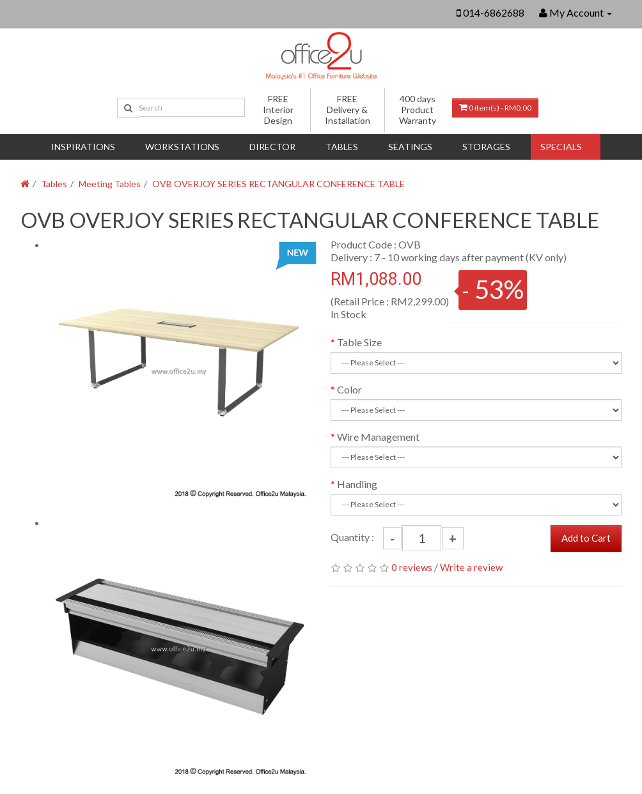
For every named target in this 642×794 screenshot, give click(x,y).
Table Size (359, 342)
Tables (341, 146)
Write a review (471, 567)
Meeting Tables (110, 183)
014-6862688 (493, 12)
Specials (561, 146)
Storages (486, 146)
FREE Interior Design (278, 109)
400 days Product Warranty (417, 109)
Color (349, 389)
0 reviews (411, 567)
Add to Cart (586, 538)
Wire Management (378, 437)
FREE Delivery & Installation (347, 109)
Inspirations (83, 146)
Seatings (410, 146)
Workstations (182, 146)
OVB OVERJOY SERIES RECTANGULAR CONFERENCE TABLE (278, 183)
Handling (357, 484)
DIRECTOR (272, 146)
